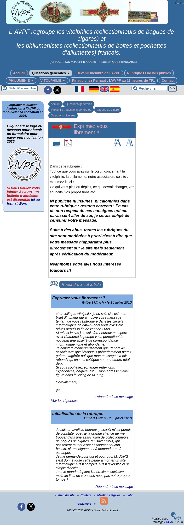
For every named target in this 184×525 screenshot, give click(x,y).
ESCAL (169, 522)
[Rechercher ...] (149, 88)
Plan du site (65, 495)
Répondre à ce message (114, 397)
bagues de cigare (108, 109)
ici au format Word (23, 201)
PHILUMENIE (21, 80)
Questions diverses (63, 115)
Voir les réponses (64, 401)
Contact (168, 80)
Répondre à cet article (81, 284)
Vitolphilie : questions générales (71, 109)
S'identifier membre (22, 88)
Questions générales (50, 73)
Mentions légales (107, 495)
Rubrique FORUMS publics (149, 73)
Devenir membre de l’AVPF (98, 73)
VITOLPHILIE (52, 80)
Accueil (19, 73)
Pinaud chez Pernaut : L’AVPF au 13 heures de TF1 (113, 80)
